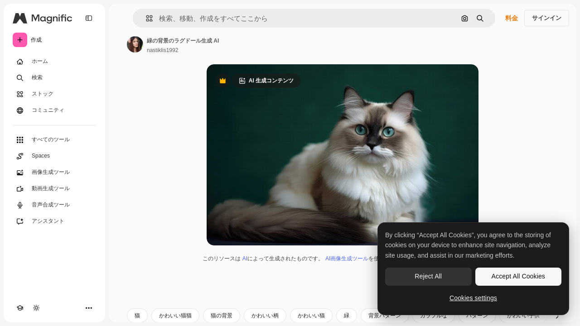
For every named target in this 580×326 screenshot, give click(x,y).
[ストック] (54, 94)
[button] (145, 18)
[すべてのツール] (54, 140)
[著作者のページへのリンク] (135, 44)
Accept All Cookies (518, 276)
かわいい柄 (265, 315)
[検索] (54, 78)
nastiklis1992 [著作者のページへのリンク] (162, 50)
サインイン (546, 17)
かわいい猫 (311, 315)
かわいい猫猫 (175, 315)
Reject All (428, 276)
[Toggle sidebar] (89, 18)
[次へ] (557, 315)
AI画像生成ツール (346, 258)
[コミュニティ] (54, 110)
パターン (477, 315)
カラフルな (433, 315)
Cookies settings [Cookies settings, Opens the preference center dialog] (473, 298)
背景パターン (384, 315)
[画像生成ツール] (54, 172)
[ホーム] (54, 61)
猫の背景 (221, 315)
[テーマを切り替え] (36, 308)
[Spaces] (54, 156)
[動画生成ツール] (54, 189)
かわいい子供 (523, 315)
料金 (511, 18)
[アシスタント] (54, 221)
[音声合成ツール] (54, 205)
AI (244, 258)
